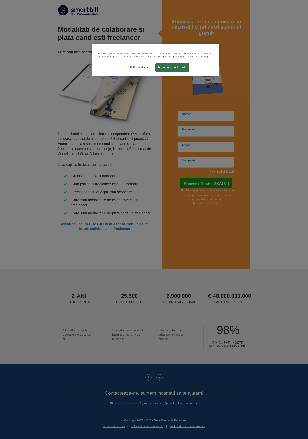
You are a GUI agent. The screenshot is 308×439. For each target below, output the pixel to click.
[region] (155, 60)
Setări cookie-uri (140, 67)
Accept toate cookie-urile (172, 67)
